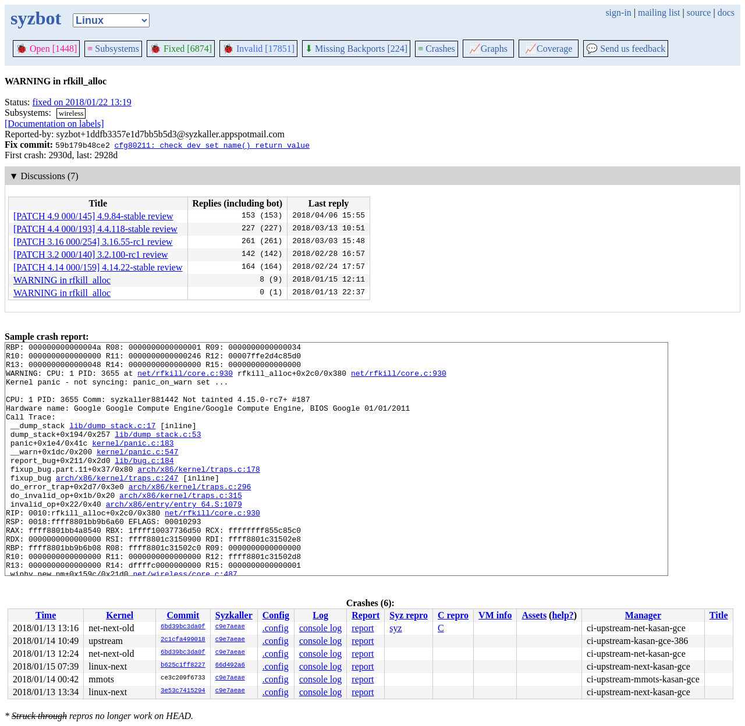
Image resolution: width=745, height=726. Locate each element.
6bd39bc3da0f (183, 627)
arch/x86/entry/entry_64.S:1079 (174, 537)
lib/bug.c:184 (144, 484)
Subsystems (113, 49)
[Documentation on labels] (54, 124)
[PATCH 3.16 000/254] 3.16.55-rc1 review (93, 242)
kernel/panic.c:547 (137, 474)
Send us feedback (625, 49)
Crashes (436, 49)
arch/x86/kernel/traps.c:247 (117, 505)
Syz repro (408, 615)
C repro (453, 615)
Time (46, 615)
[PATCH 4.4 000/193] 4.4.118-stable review (95, 229)
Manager (643, 615)
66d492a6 (230, 665)
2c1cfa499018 (183, 640)
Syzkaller (234, 615)
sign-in (618, 12)
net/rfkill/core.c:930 (185, 380)
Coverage (548, 49)
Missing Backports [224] (356, 49)
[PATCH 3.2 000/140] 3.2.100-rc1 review (90, 254)
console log (320, 628)
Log (320, 615)
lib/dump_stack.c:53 (158, 453)
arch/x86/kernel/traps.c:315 (180, 526)
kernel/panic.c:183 (132, 463)
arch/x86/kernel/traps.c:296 (190, 516)
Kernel (119, 615)
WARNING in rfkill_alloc (62, 280)
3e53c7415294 (183, 691)
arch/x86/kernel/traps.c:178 (198, 495)
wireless (71, 113)
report (363, 628)
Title (718, 615)
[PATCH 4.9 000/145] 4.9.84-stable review (93, 216)
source (699, 12)
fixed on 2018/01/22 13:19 (82, 102)
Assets (534, 615)
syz (395, 628)
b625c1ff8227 (183, 665)
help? (562, 615)
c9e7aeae (230, 627)
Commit (182, 615)
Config (275, 615)
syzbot (35, 18)
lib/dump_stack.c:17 (112, 442)
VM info (495, 615)
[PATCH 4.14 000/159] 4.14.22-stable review (98, 267)
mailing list (659, 12)
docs (726, 12)
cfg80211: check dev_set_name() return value (211, 145)
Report (365, 615)
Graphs (488, 49)
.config (275, 628)
